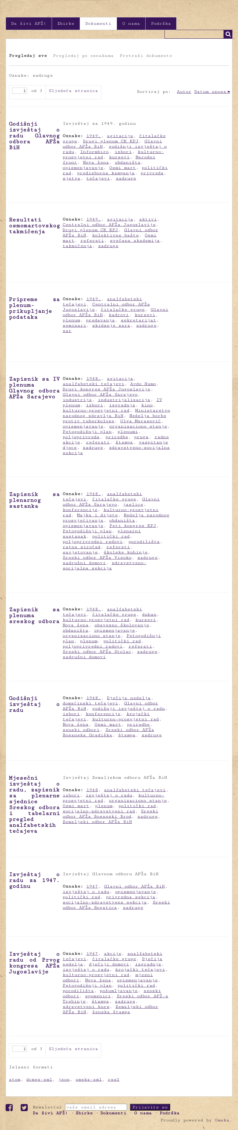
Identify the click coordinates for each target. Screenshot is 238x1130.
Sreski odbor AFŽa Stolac (97, 651)
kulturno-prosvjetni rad (96, 410)
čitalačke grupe (123, 309)
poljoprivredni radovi (93, 541)
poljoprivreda (81, 436)
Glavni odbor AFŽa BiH (134, 886)
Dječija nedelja (129, 697)
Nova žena (96, 162)
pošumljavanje (119, 990)
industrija (77, 399)
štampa (124, 442)
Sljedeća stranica (73, 90)
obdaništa (128, 162)
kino (147, 405)
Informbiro (94, 151)
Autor (184, 91)
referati (92, 240)
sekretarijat (138, 320)
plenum (71, 320)
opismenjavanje (83, 167)
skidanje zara (111, 325)
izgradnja (122, 405)
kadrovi (119, 314)
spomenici (98, 995)
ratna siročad (81, 546)
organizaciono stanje (138, 426)
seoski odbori (81, 729)
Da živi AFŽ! (28, 23)
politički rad (111, 536)
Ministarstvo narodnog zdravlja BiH (116, 413)
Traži (228, 34)
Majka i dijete (97, 515)
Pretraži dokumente (146, 55)
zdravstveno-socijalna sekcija (104, 565)
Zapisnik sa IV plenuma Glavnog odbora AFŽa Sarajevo (34, 388)
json (64, 1079)
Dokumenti (98, 23)
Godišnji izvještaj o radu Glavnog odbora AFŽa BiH (34, 136)
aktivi (148, 219)
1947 (92, 886)
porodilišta (144, 541)
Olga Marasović (140, 420)
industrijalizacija (124, 399)
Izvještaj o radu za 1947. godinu (34, 880)
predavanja (100, 320)
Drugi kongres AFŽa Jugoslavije (106, 389)
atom (14, 1079)
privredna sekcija (130, 896)
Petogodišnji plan (87, 431)
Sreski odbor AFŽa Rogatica (116, 905)
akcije (112, 953)
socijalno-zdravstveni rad (99, 811)
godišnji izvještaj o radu (128, 708)
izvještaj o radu (109, 795)
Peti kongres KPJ (132, 525)
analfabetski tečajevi (93, 383)
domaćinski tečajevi (90, 703)
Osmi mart (122, 167)
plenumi (128, 431)
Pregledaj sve (28, 55)
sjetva (71, 178)
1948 (92, 789)
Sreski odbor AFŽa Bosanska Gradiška (108, 732)
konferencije (80, 509)
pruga (141, 436)
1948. (93, 378)
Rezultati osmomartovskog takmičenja (34, 225)
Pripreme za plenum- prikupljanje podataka (34, 308)
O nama (131, 23)
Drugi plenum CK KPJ (110, 141)
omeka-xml (89, 1079)
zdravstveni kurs (86, 1006)
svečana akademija (135, 240)
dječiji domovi (109, 964)
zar (67, 330)
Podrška (161, 23)
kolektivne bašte (115, 235)
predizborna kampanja (106, 172)
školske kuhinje (126, 552)
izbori (123, 151)
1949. (93, 135)
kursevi (119, 157)
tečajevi (98, 178)
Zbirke (65, 23)
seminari (74, 325)
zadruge (126, 178)
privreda (152, 172)
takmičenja (77, 245)
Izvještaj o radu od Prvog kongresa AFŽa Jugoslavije (34, 963)
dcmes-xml (39, 1079)
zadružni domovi (84, 562)
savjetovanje (80, 552)
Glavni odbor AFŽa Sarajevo (100, 394)
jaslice (133, 504)
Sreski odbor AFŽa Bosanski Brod (110, 814)
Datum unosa (210, 91)
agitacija (120, 135)
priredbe (116, 436)
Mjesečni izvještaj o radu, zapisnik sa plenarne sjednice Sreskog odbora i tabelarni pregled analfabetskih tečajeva (34, 804)
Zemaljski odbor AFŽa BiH (97, 821)
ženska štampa (111, 1011)
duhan (149, 614)
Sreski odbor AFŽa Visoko (97, 557)
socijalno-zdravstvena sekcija (105, 902)
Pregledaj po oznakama (83, 55)
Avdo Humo (143, 383)
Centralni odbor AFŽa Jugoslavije (109, 224)
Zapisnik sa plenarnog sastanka (34, 500)
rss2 (114, 1079)
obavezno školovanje (121, 625)
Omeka (222, 1120)
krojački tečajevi (140, 969)
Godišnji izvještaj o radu (34, 704)
